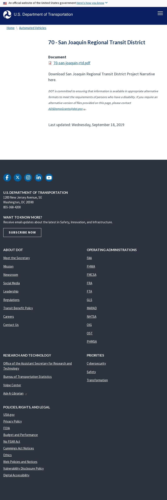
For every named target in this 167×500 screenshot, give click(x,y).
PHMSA (92, 344)
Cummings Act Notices (18, 451)
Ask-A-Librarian (15, 396)
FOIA (6, 430)
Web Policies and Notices (20, 464)
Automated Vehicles (32, 30)
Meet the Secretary (16, 260)
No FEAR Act (11, 444)
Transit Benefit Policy (18, 310)
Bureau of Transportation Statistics (27, 379)
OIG (89, 327)
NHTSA (91, 319)
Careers (8, 319)
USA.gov (9, 417)
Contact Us (11, 327)
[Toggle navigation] (160, 13)
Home (11, 30)
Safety (91, 374)
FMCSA (91, 277)
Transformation (97, 382)
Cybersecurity (96, 366)
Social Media (11, 285)
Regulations (11, 302)
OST (90, 336)
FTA (89, 294)
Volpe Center (12, 387)
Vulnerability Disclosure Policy (23, 471)
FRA (89, 285)
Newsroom (10, 277)
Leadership (10, 294)
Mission (8, 269)
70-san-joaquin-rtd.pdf (71, 65)
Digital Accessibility (16, 477)
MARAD (92, 310)
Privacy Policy (12, 424)
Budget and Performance (20, 437)
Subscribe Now (22, 235)
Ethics (7, 457)
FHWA (91, 269)
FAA (89, 260)
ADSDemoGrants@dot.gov (67, 111)
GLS (89, 302)
